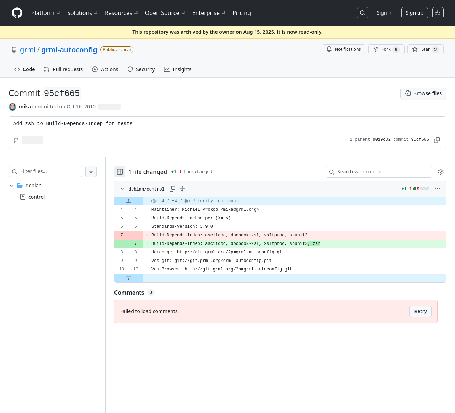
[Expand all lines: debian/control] (182, 189)
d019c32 (382, 139)
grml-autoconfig (69, 49)
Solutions (83, 13)
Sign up (414, 12)
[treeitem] (53, 191)
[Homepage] (17, 13)
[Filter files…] (51, 171)
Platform (46, 13)
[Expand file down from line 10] (128, 278)
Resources (122, 13)
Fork (386, 49)
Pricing (241, 13)
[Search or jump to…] (362, 12)
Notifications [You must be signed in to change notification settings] (343, 49)
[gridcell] (280, 201)
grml (28, 49)
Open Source (166, 13)
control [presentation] (36, 196)
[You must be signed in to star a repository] (425, 49)
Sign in (384, 12)
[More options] (437, 188)
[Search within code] (375, 171)
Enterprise (209, 13)
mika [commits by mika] (25, 106)
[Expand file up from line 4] (128, 201)
